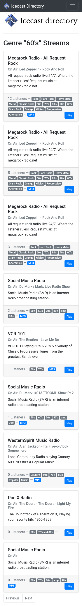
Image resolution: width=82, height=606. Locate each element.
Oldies (40, 109)
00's (69, 104)
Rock (35, 98)
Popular (13, 480)
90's (62, 104)
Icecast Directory (23, 6)
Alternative (15, 114)
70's (46, 104)
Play (69, 115)
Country (35, 474)
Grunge (29, 109)
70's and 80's (45, 532)
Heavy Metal (64, 98)
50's (33, 311)
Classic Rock (26, 104)
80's (54, 104)
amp (63, 311)
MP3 (31, 114)
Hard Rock (47, 98)
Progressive (54, 109)
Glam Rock (15, 109)
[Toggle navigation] (72, 6)
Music (24, 480)
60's (39, 104)
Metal (12, 104)
